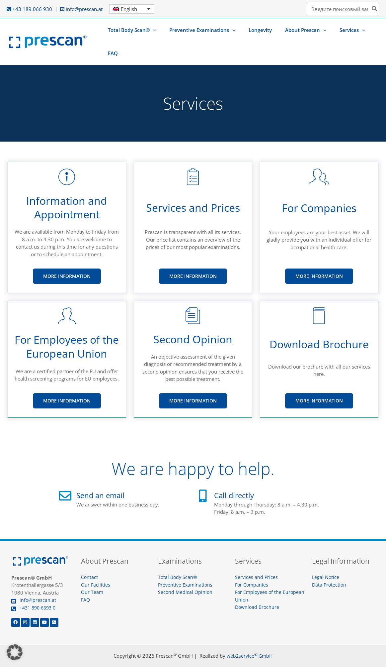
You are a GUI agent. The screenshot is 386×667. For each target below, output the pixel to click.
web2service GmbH (249, 637)
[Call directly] (202, 477)
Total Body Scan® (178, 558)
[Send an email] (65, 477)
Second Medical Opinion (185, 573)
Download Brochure (258, 588)
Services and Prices (256, 558)
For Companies (252, 566)
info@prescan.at (81, 9)
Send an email (104, 477)
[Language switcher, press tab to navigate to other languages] (131, 9)
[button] (166, 32)
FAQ (86, 581)
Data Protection (329, 566)
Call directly (237, 477)
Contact (89, 558)
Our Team (92, 573)
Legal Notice (326, 558)
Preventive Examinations (186, 566)
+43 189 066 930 (29, 9)
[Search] (374, 9)
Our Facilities (96, 566)
